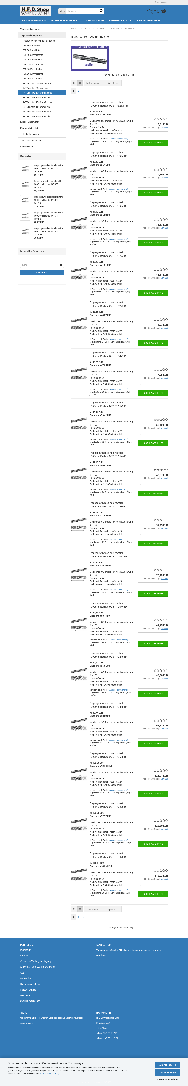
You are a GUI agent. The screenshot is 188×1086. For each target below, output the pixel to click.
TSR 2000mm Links (32, 78)
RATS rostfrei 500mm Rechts (37, 83)
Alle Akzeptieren (167, 1065)
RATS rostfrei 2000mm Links (36, 116)
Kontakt (24, 955)
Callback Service (28, 990)
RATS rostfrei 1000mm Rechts (37, 92)
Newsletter (25, 995)
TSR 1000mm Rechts (33, 55)
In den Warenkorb (153, 143)
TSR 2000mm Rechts (33, 74)
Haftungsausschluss (30, 984)
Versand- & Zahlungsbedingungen (36, 961)
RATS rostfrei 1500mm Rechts (37, 102)
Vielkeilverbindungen (148, 20)
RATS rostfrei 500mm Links (36, 88)
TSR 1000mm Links (32, 59)
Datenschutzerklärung (49, 1073)
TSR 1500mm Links (32, 69)
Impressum (25, 950)
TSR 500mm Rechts (32, 45)
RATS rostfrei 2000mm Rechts (37, 111)
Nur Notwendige (168, 1072)
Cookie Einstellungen (30, 1001)
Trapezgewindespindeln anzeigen (39, 41)
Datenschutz (26, 978)
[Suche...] (62, 11)
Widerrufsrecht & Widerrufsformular (37, 967)
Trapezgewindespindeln (64, 20)
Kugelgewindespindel (120, 20)
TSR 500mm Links (31, 50)
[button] (74, 83)
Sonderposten (26, 147)
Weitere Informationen (167, 1079)
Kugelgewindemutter (92, 20)
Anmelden (42, 272)
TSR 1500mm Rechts (33, 64)
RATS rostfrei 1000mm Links (36, 97)
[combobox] (94, 83)
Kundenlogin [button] (161, 2)
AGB (22, 973)
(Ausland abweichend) (118, 139)
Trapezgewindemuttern (33, 20)
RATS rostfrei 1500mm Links (36, 107)
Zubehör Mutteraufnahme (31, 140)
